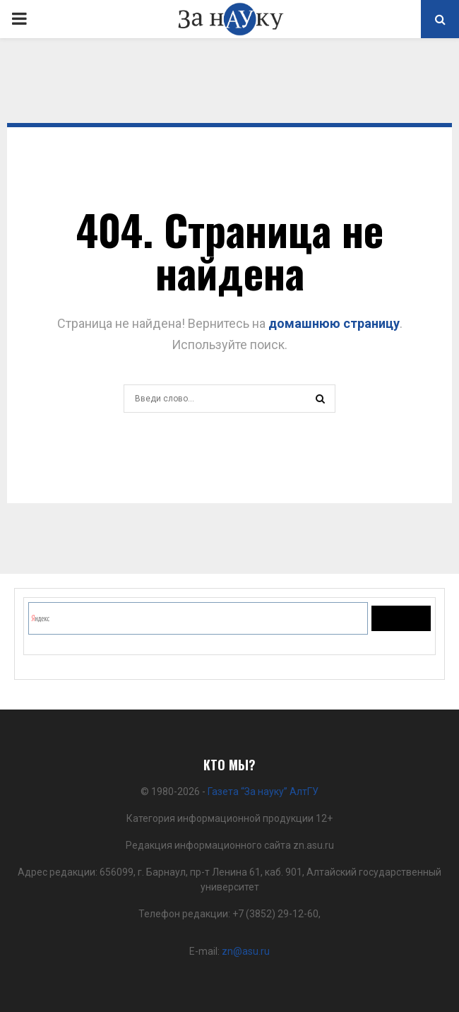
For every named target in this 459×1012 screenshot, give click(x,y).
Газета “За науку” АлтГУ (263, 791)
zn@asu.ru (246, 951)
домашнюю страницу (334, 323)
